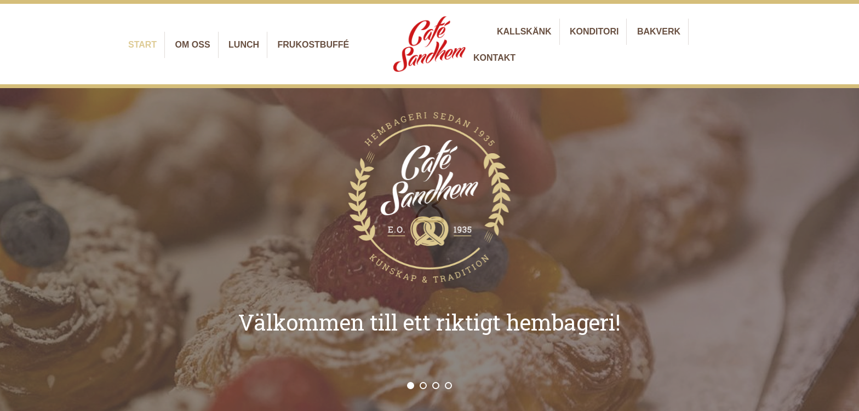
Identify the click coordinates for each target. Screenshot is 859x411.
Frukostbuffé (314, 44)
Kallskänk (524, 31)
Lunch (243, 44)
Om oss (192, 44)
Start (142, 44)
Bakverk (658, 31)
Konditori (594, 31)
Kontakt (494, 57)
